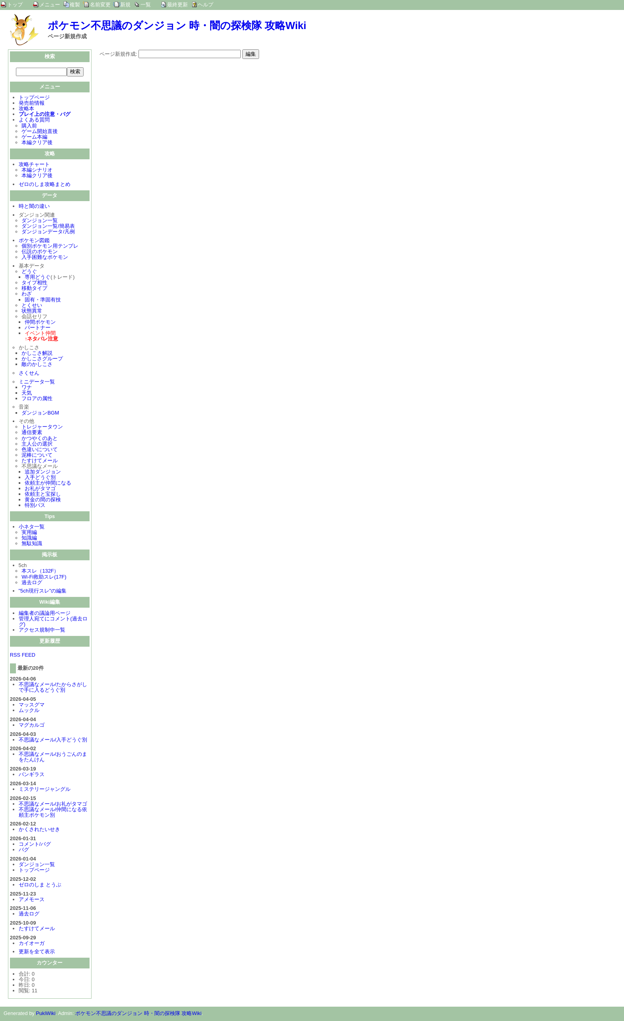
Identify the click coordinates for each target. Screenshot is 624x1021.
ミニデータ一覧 (37, 382)
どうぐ (29, 272)
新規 (125, 5)
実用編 (29, 533)
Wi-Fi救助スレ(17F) (43, 578)
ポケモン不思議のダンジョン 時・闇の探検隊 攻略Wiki (177, 25)
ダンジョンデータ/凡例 (48, 232)
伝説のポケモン (39, 252)
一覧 (145, 5)
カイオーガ (32, 944)
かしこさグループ (42, 359)
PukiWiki (45, 1014)
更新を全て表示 (37, 952)
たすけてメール (39, 461)
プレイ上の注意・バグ (44, 115)
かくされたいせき (39, 830)
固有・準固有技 (43, 300)
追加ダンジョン (43, 472)
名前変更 (100, 5)
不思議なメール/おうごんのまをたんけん (53, 757)
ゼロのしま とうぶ (40, 885)
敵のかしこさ (37, 365)
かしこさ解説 (37, 354)
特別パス (35, 506)
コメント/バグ (35, 845)
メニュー (49, 5)
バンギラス (32, 775)
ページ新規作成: (118, 54)
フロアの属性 (37, 399)
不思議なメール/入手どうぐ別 (53, 740)
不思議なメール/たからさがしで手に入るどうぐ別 (53, 688)
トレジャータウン (42, 427)
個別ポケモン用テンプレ (49, 247)
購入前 (29, 126)
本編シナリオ (37, 171)
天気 (26, 394)
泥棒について (37, 456)
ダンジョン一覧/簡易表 (48, 227)
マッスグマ (32, 705)
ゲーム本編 (34, 138)
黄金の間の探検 (43, 500)
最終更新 (177, 5)
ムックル (29, 711)
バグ (24, 850)
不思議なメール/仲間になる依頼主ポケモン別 (53, 813)
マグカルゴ (32, 726)
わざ (26, 294)
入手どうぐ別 (40, 478)
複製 (75, 5)
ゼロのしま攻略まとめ (44, 185)
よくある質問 (34, 120)
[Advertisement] (166, 114)
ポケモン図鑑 (34, 241)
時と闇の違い (34, 207)
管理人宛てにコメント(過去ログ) (53, 622)
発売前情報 (32, 104)
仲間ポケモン (40, 323)
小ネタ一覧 (32, 527)
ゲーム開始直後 (39, 132)
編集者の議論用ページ (44, 614)
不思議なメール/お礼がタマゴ (53, 805)
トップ (15, 5)
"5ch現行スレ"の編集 (43, 592)
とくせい (31, 306)
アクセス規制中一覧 (42, 631)
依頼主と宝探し (43, 495)
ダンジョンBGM (40, 414)
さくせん (29, 374)
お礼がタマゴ (40, 489)
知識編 (29, 539)
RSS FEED (22, 656)
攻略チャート (34, 165)
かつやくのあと (39, 439)
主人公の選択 (37, 445)
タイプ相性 (34, 283)
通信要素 (31, 433)
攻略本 (26, 109)
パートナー (38, 328)
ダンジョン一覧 (39, 221)
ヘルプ (205, 5)
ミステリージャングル (44, 790)
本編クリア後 (37, 143)
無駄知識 (31, 544)
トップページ (34, 98)
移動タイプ (34, 289)
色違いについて (39, 450)
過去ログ (31, 583)
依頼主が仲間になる (48, 484)
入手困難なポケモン (44, 258)
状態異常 (31, 312)
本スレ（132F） (40, 572)
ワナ (26, 388)
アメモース (32, 900)
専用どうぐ (38, 278)
